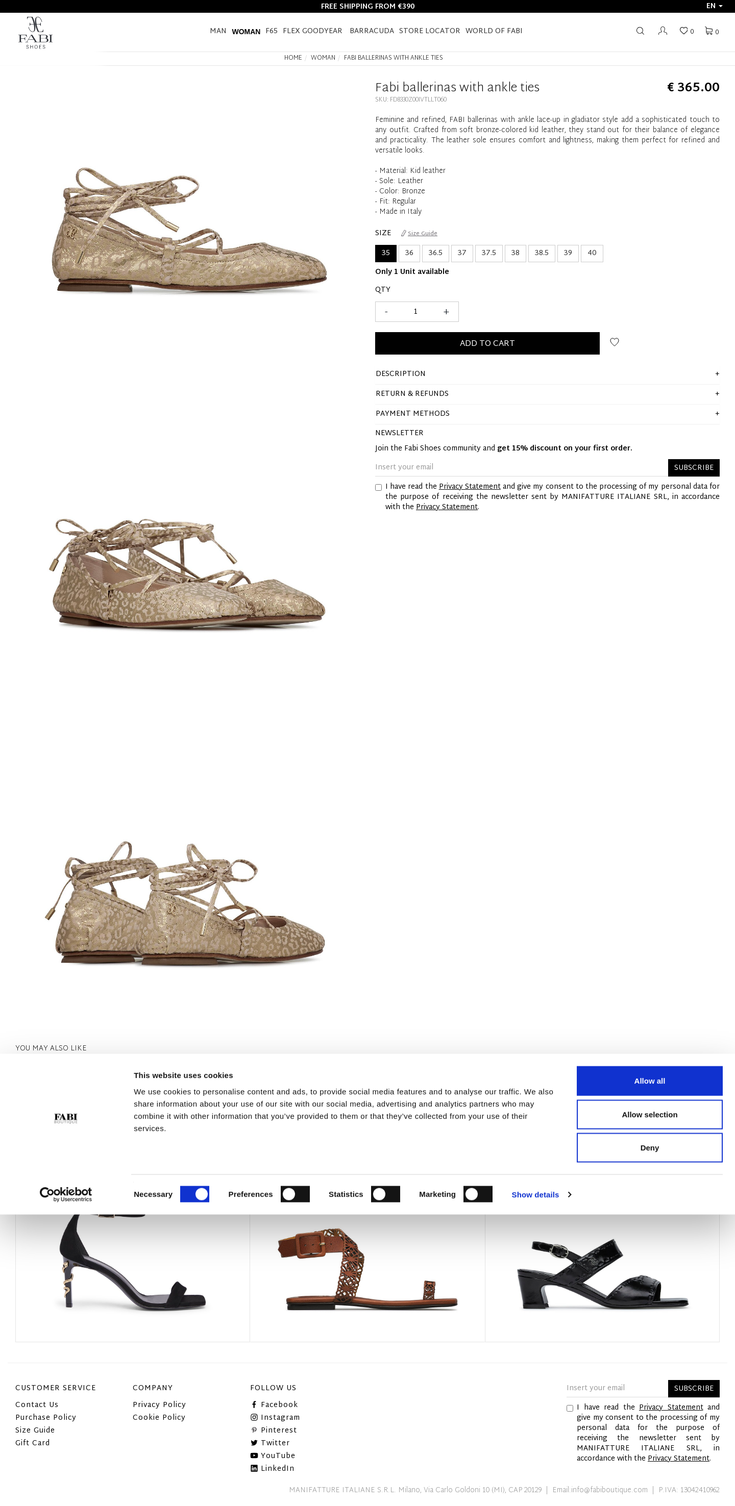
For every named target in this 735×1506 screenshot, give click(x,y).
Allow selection (649, 1405)
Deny (650, 1439)
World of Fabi (494, 31)
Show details (535, 1486)
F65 (271, 31)
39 (568, 253)
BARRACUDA (372, 31)
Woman (246, 32)
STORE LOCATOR (429, 31)
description (401, 374)
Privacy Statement (470, 487)
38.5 (542, 253)
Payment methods (413, 414)
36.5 (436, 253)
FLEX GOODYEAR (312, 31)
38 (515, 253)
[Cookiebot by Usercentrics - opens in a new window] (66, 1486)
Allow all (650, 1372)
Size (383, 234)
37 (462, 253)
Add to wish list (614, 342)
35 (386, 253)
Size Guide (419, 234)
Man (218, 31)
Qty (382, 290)
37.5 (489, 253)
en (714, 6)
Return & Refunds (412, 394)
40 (592, 253)
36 (409, 253)
